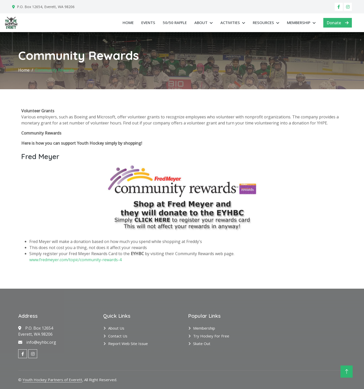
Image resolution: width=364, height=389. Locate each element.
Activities (230, 22)
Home (128, 22)
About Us (116, 328)
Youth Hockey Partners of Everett (52, 379)
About (201, 22)
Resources (263, 22)
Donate (338, 23)
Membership (298, 22)
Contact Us (117, 335)
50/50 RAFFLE (175, 22)
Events (148, 22)
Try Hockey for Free (211, 335)
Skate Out (201, 343)
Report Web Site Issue (128, 343)
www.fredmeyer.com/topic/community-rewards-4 (75, 267)
